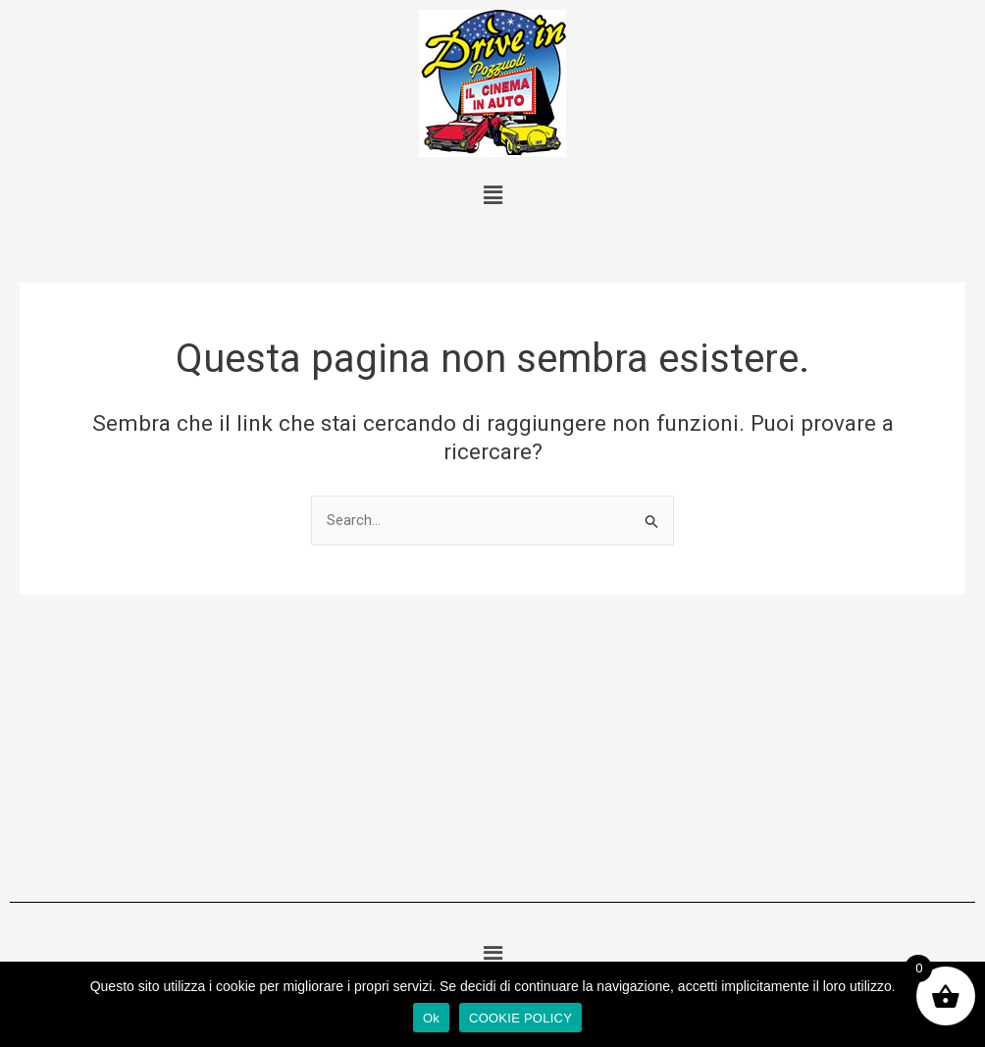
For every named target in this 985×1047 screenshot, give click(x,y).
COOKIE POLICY (520, 1018)
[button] (492, 195)
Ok (431, 1018)
